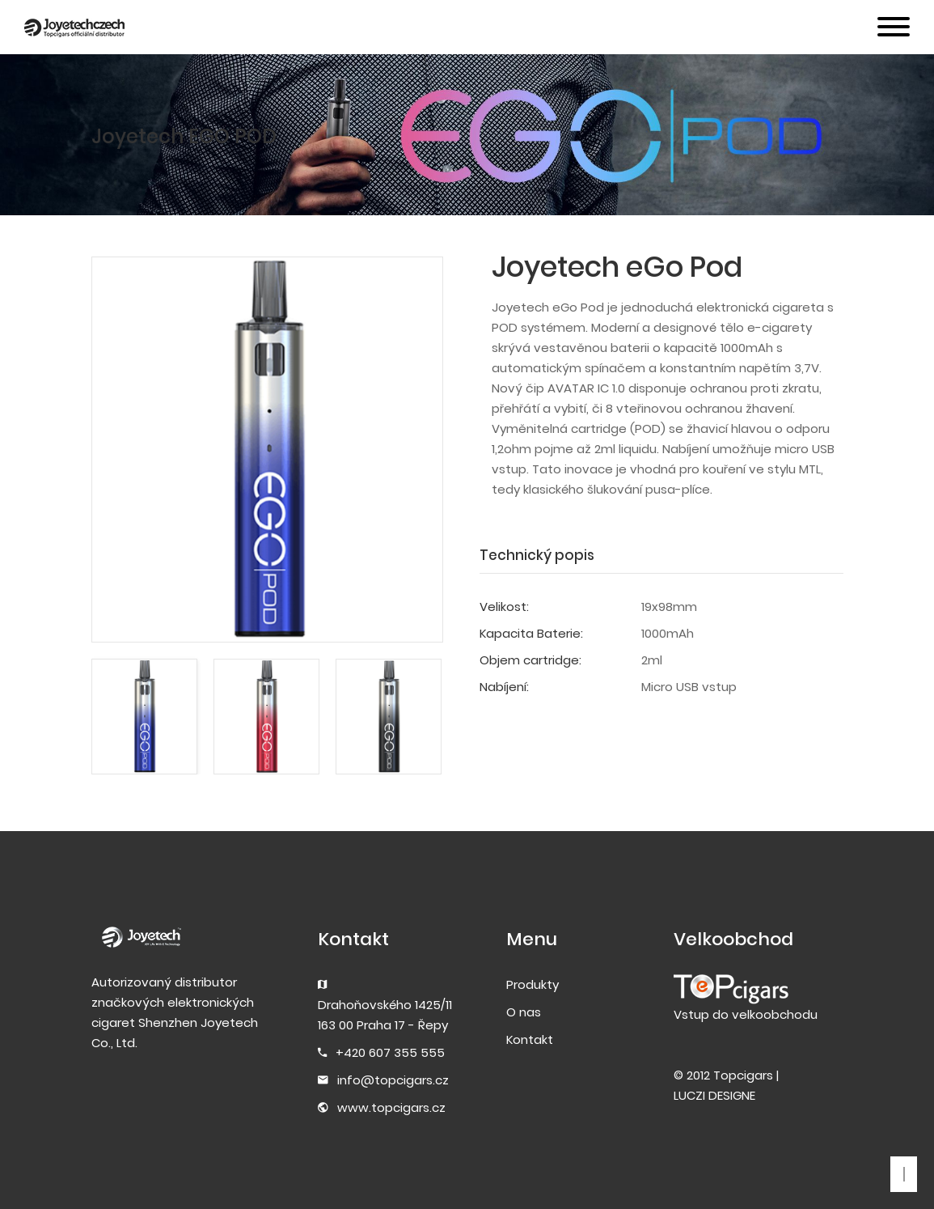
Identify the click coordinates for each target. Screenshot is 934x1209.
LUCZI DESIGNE (714, 1095)
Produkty (532, 984)
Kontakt (529, 1039)
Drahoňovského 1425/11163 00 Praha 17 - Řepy (385, 1014)
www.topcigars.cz (391, 1107)
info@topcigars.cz (393, 1079)
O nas (523, 1011)
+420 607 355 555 (390, 1052)
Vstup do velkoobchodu (746, 1014)
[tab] (545, 555)
